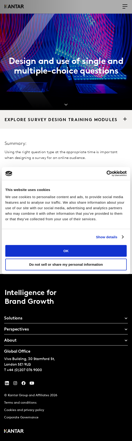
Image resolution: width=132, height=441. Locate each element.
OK (66, 251)
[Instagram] (15, 384)
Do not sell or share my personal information (66, 264)
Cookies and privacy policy (24, 410)
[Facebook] (23, 384)
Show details (106, 237)
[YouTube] (7, 384)
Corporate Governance (21, 417)
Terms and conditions (20, 403)
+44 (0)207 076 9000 (24, 370)
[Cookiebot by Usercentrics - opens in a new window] (106, 173)
